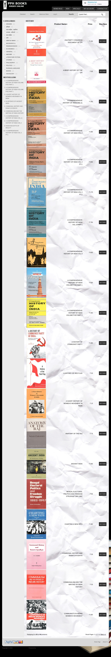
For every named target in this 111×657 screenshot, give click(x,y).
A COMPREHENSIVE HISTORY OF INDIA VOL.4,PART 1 (74, 222)
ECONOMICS (11, 49)
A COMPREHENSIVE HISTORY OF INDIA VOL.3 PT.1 (73, 162)
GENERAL (11, 51)
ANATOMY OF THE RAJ (73, 433)
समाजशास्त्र (10, 24)
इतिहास (9, 27)
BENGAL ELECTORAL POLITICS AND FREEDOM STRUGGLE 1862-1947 (73, 494)
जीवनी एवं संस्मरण (12, 40)
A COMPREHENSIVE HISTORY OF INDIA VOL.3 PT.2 (73, 192)
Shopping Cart (92, 2)
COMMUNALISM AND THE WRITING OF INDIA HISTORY (72, 584)
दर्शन (9, 38)
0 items (99, 4)
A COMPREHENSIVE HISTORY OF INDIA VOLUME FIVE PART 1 (74, 282)
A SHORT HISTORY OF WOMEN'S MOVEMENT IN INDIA (73, 403)
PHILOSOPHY (12, 62)
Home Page (97, 642)
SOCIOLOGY (11, 74)
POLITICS (10, 65)
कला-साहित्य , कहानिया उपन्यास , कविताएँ (12, 31)
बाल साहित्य (10, 35)
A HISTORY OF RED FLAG (72, 373)
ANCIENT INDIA (76, 464)
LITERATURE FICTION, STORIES (13, 58)
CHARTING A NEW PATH (73, 524)
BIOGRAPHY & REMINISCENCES (13, 45)
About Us (105, 642)
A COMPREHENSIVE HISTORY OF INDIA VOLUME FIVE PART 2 (74, 313)
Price (90, 24)
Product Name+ (60, 24)
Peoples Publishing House (20, 648)
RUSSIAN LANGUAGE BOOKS (13, 69)
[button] (58, 9)
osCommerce (40, 648)
